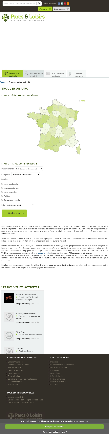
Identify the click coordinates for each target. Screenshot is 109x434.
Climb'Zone (21, 332)
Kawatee (20, 348)
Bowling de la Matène (25, 313)
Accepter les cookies (54, 426)
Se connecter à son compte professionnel (25, 399)
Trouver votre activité (36, 74)
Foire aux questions (58, 367)
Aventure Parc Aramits (26, 294)
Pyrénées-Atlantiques (24, 299)
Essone (30, 351)
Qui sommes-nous (15, 362)
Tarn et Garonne (35, 334)
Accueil (3, 82)
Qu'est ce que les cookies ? (54, 432)
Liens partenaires (15, 370)
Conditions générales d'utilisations (22, 379)
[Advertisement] (54, 45)
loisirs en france (35, 20)
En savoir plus (14, 376)
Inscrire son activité (16, 397)
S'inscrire (43, 9)
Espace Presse (14, 373)
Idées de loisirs (56, 376)
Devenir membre (79, 74)
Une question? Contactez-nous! (21, 402)
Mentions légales (15, 381)
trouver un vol (43, 253)
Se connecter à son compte (62, 364)
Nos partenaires (15, 367)
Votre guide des (19, 20)
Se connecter (60, 9)
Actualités (54, 370)
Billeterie (54, 384)
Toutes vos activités (14, 74)
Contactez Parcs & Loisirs (18, 364)
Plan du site (13, 384)
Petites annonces (57, 379)
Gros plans (55, 373)
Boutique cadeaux (58, 381)
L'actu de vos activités (58, 74)
